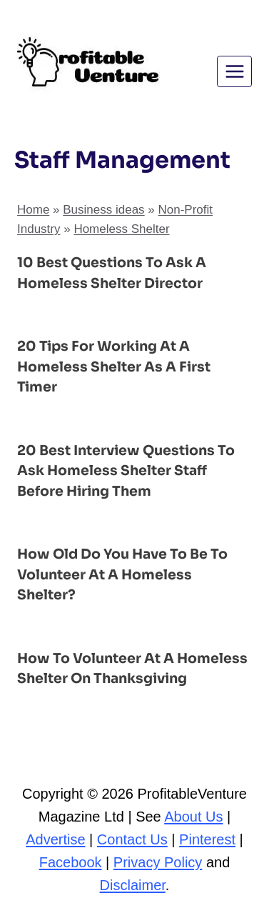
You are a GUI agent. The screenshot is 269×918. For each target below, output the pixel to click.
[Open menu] (234, 71)
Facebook (70, 862)
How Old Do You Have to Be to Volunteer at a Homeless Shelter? (122, 575)
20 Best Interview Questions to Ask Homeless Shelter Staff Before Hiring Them (126, 471)
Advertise (55, 839)
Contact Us (132, 839)
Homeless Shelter (121, 229)
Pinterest (207, 839)
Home (33, 209)
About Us (193, 816)
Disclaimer (133, 885)
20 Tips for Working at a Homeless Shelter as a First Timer (113, 367)
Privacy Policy (157, 862)
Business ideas (103, 209)
